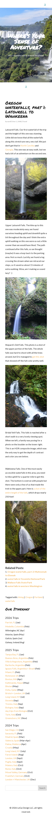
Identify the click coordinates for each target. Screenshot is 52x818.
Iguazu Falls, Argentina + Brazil (20, 668)
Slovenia (9, 700)
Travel (24, 121)
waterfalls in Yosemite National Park (26, 579)
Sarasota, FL (11, 733)
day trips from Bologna (16, 711)
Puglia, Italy (10, 761)
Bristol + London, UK (15, 693)
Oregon (29, 597)
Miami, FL (10, 672)
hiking (21, 597)
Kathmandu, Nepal (14, 682)
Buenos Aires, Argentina (16, 658)
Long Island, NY (12, 697)
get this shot (38, 356)
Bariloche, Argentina (15, 665)
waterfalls (10, 601)
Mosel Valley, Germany (16, 772)
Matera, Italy (11, 765)
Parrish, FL (10, 622)
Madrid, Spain (11, 737)
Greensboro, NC (13, 718)
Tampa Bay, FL (12, 654)
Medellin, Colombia (14, 626)
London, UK (10, 758)
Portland (38, 597)
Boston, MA (11, 679)
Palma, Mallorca (13, 744)
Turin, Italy (10, 714)
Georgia (9, 149)
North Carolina (27, 145)
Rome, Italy (10, 768)
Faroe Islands (11, 754)
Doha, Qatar (11, 689)
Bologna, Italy (11, 707)
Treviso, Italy (11, 704)
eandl (9, 121)
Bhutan (8, 686)
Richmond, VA (12, 675)
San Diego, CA (12, 730)
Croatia (8, 747)
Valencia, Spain (12, 740)
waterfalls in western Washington (24, 586)
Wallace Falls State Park (19, 582)
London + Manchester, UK (17, 779)
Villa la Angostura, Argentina (18, 661)
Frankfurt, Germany (14, 775)
